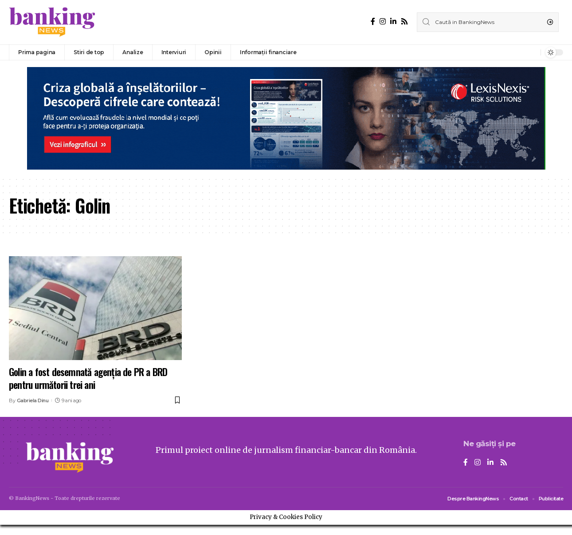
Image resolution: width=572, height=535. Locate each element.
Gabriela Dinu (33, 400)
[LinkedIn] (393, 22)
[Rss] (404, 22)
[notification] (531, 52)
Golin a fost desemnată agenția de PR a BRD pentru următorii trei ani (88, 378)
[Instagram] (382, 22)
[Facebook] (372, 22)
